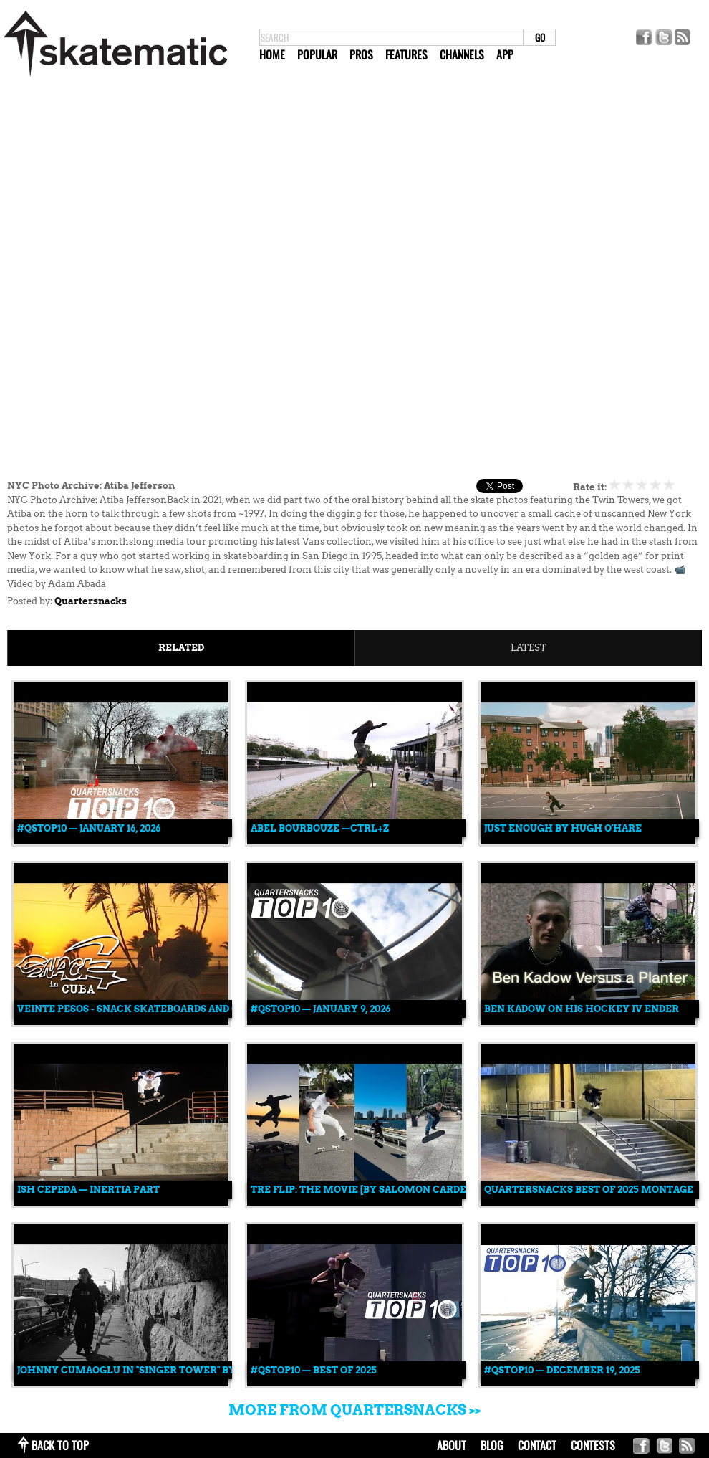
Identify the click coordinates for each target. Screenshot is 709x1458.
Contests (593, 1445)
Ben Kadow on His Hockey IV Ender (581, 1009)
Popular (317, 54)
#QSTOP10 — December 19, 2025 (562, 1370)
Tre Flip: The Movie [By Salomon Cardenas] (370, 1189)
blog (492, 1445)
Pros (361, 54)
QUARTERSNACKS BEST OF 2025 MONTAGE (588, 1189)
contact (537, 1445)
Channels (462, 54)
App (504, 54)
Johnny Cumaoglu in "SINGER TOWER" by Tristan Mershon (177, 1370)
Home (272, 54)
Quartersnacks (90, 601)
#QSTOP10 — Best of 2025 (314, 1370)
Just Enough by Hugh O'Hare (563, 828)
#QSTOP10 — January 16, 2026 (88, 828)
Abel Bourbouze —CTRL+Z (320, 828)
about (451, 1445)
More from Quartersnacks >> (354, 1410)
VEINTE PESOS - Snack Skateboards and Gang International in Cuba (203, 1009)
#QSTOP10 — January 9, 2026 (320, 1009)
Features (406, 54)
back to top (60, 1445)
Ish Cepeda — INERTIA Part (88, 1189)
